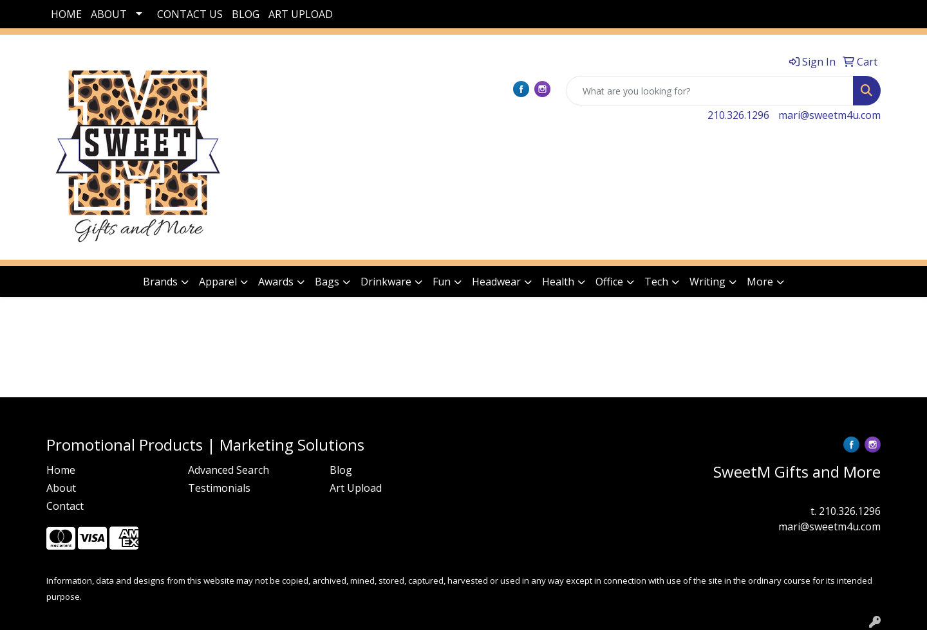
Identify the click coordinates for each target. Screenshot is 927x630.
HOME (66, 14)
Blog (341, 470)
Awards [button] (276, 281)
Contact (65, 506)
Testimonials (219, 488)
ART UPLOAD (300, 14)
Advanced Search (228, 470)
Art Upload (356, 488)
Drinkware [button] (385, 281)
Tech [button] (656, 281)
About (61, 488)
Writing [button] (707, 281)
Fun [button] (442, 281)
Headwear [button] (496, 281)
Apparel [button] (218, 281)
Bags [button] (327, 281)
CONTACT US (190, 14)
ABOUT (109, 14)
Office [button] (609, 281)
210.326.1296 (738, 115)
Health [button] (558, 281)
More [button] (760, 281)
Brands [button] (160, 281)
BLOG (245, 14)
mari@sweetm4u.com (829, 115)
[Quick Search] (710, 90)
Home (60, 470)
